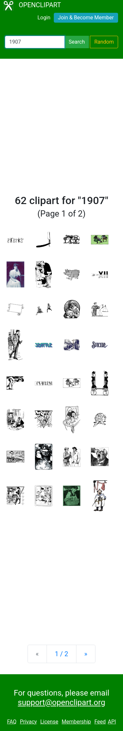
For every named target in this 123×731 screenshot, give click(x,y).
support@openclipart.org (61, 702)
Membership (76, 722)
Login (43, 17)
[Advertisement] (61, 129)
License (49, 722)
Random (104, 42)
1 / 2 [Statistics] (61, 654)
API (112, 722)
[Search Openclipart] (35, 42)
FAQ (11, 722)
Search (77, 42)
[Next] (85, 654)
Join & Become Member (86, 17)
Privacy (28, 722)
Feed (100, 722)
